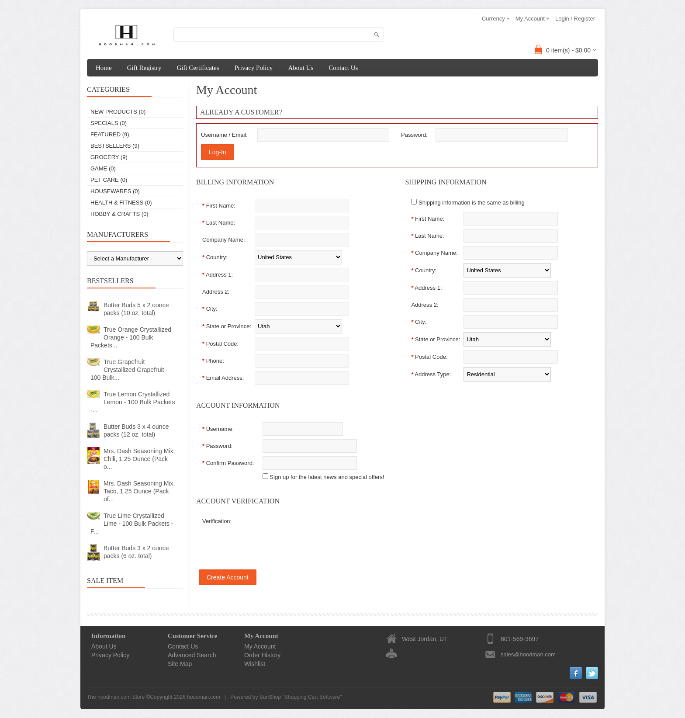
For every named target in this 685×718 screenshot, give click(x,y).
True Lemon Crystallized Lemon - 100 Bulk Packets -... (132, 402)
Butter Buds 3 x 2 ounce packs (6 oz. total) (136, 552)
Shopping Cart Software (312, 697)
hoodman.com (203, 697)
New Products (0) (117, 111)
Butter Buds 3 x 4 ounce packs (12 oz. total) (136, 430)
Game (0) (103, 168)
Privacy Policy (253, 67)
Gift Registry (144, 67)
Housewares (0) (115, 191)
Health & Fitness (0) (121, 202)
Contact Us (343, 67)
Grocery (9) (109, 157)
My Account (260, 646)
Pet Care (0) (108, 180)
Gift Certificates (197, 67)
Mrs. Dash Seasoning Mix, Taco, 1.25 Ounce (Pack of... (139, 491)
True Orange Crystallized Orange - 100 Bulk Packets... (130, 337)
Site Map (180, 663)
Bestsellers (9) (114, 145)
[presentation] (306, 535)
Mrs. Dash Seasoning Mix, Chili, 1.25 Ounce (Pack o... (139, 458)
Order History (262, 655)
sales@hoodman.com (528, 654)
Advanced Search (192, 655)
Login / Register (575, 18)
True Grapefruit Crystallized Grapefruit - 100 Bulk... (129, 369)
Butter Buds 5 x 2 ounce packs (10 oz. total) (136, 309)
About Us (300, 67)
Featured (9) (109, 134)
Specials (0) (108, 123)
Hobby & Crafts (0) (119, 214)
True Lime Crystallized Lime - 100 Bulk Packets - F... (131, 523)
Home (104, 67)
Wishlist (254, 663)
